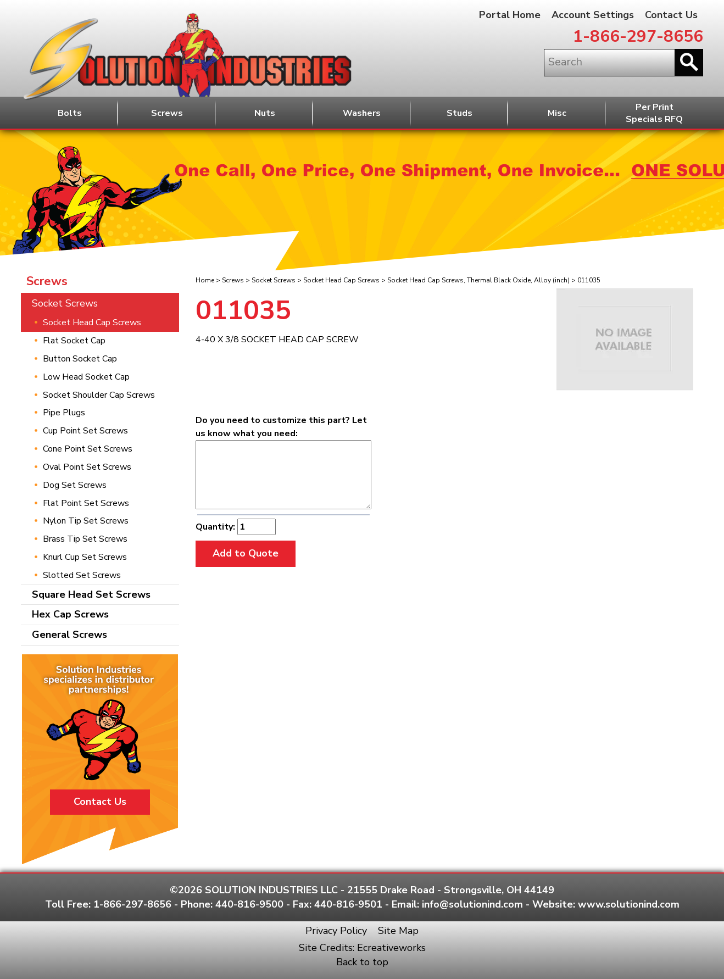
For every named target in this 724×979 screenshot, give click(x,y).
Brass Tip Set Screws (85, 539)
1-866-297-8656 (638, 36)
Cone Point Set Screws (87, 449)
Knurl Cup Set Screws (85, 557)
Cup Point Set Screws (85, 431)
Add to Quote (246, 553)
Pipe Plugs (64, 413)
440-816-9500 (249, 904)
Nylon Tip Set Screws (86, 521)
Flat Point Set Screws (86, 503)
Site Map (398, 930)
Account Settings (593, 14)
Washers (362, 113)
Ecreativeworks (391, 947)
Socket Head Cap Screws (341, 280)
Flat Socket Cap (74, 341)
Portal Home (510, 14)
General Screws (69, 634)
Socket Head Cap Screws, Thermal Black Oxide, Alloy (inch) (478, 280)
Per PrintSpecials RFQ (654, 113)
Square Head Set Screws (91, 594)
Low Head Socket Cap (86, 377)
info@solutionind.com (472, 904)
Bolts (70, 113)
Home (205, 280)
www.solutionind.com (629, 904)
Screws (167, 113)
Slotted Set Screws (82, 575)
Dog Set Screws (75, 485)
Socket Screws (274, 280)
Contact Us (671, 14)
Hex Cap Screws (70, 614)
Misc (557, 113)
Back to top (362, 962)
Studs (459, 113)
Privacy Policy (336, 930)
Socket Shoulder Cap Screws (99, 395)
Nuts (264, 113)
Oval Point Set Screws (87, 467)
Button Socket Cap (80, 359)
